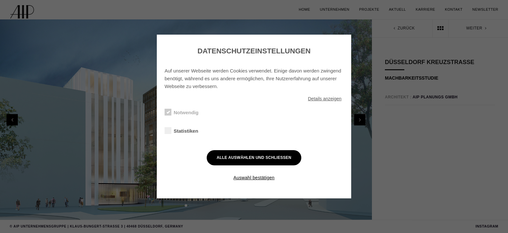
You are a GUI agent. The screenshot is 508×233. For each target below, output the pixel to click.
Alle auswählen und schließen (254, 157)
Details (324, 98)
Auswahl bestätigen (254, 177)
